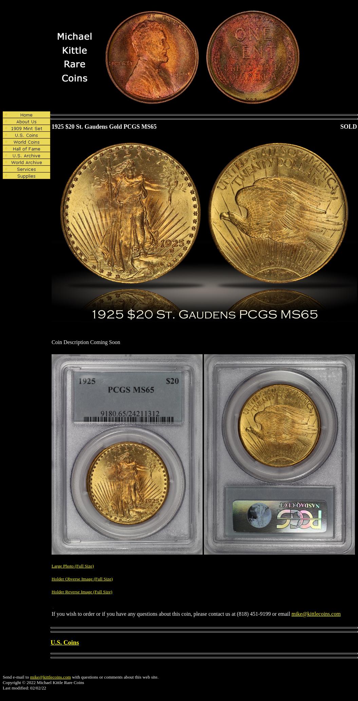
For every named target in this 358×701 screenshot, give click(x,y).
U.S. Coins (65, 642)
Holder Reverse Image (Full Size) (82, 591)
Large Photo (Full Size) (73, 566)
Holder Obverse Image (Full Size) (82, 578)
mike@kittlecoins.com (316, 614)
